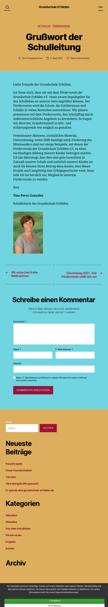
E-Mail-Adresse (64, 354)
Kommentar (20, 326)
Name (17, 354)
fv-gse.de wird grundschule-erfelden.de (30, 495)
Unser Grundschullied (19, 475)
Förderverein (62, 26)
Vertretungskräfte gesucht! (22, 488)
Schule (10, 553)
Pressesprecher (33, 59)
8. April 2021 (56, 59)
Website (17, 368)
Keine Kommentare (81, 59)
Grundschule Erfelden (53, 7)
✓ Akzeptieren (55, 601)
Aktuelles (44, 26)
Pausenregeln (14, 468)
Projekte (11, 547)
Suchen (48, 433)
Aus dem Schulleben (18, 533)
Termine (11, 482)
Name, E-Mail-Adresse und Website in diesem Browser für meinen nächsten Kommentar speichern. (51, 384)
